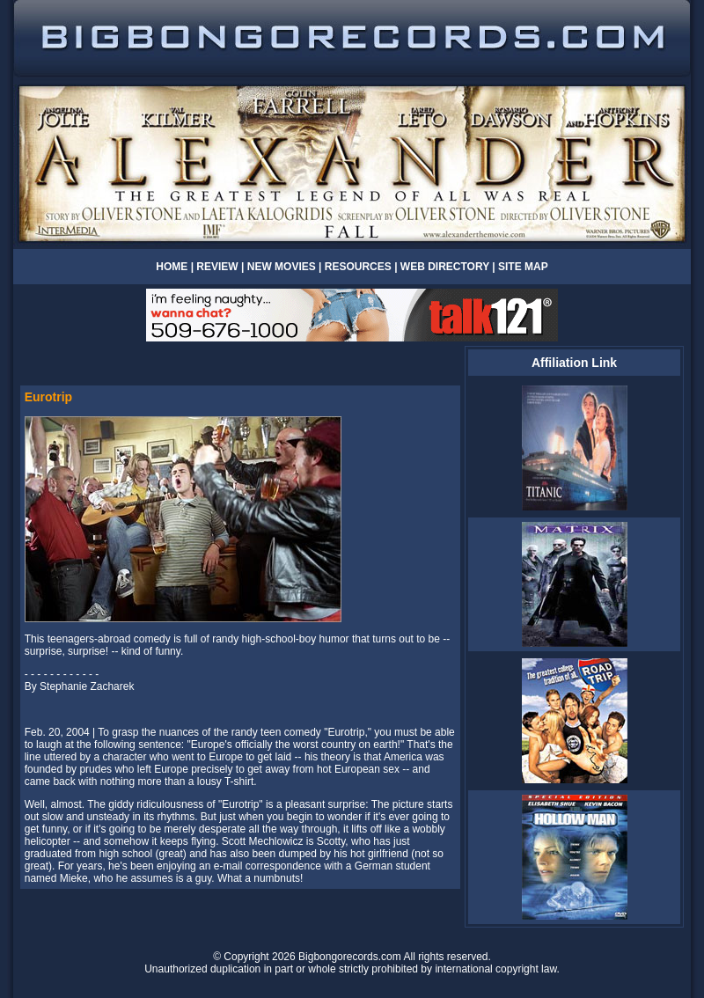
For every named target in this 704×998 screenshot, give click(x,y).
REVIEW (217, 267)
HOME (171, 267)
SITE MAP (523, 267)
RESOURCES (358, 267)
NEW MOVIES (283, 267)
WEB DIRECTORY (444, 267)
